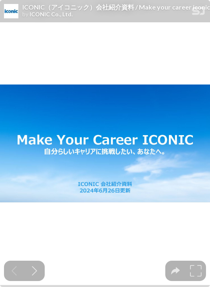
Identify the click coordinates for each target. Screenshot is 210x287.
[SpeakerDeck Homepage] (198, 12)
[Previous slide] (14, 271)
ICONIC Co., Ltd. (51, 14)
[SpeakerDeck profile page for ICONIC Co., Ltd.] (11, 11)
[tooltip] (175, 271)
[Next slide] (35, 271)
